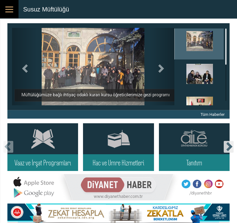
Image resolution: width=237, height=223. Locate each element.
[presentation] (8, 147)
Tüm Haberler (213, 114)
